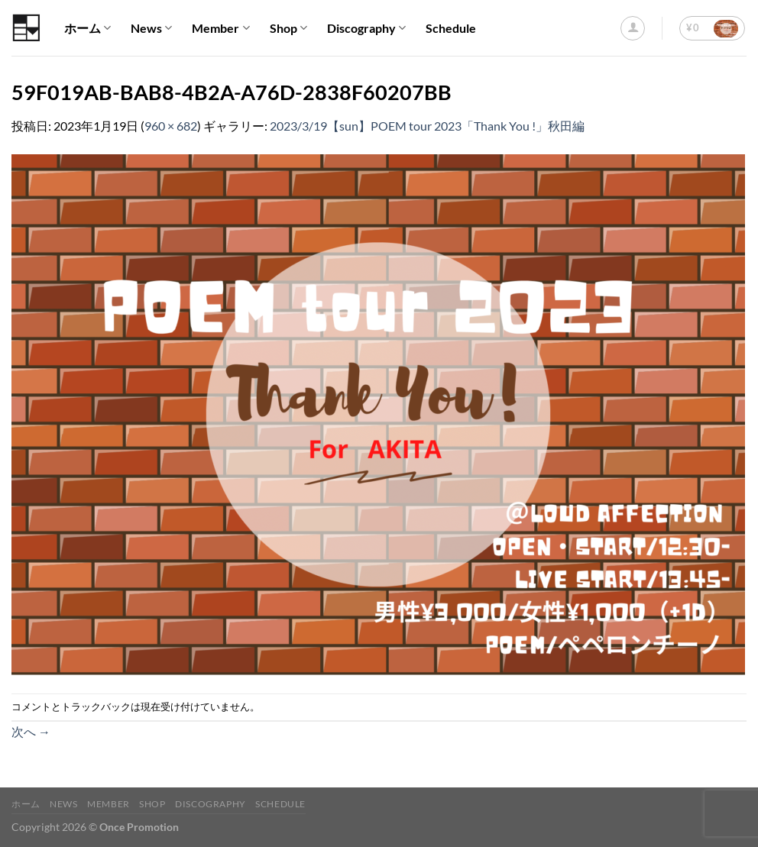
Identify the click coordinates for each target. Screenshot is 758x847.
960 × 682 (170, 125)
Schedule (451, 28)
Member (220, 28)
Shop (288, 28)
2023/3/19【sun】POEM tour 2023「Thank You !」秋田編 (427, 125)
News (151, 28)
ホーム (87, 28)
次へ (30, 731)
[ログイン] (632, 28)
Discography (366, 28)
